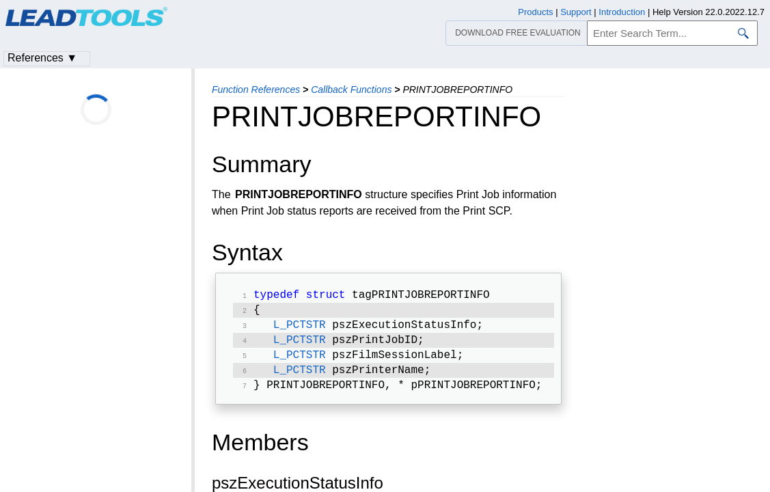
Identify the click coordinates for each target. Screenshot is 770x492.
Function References (256, 89)
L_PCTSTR (299, 329)
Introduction (622, 12)
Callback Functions (351, 89)
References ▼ (42, 58)
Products (535, 12)
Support (576, 12)
